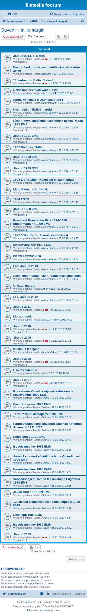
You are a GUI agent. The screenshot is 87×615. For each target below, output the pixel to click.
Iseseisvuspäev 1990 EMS (32, 469)
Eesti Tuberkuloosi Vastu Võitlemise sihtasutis (47, 276)
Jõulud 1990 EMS (25, 157)
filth (44, 373)
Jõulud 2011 (22, 306)
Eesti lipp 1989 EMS (27, 515)
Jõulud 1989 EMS (25, 168)
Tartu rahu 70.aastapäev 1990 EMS (38, 414)
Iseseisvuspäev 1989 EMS (32, 524)
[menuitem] (12, 14)
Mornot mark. (23, 316)
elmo (45, 59)
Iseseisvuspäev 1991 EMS (32, 446)
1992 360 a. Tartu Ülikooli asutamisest (40, 235)
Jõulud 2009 (22, 337)
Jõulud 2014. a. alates (29, 56)
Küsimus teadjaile (26, 349)
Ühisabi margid (24, 285)
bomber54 (48, 352)
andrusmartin (49, 102)
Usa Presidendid (25, 370)
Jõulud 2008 (22, 358)
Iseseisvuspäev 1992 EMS (32, 245)
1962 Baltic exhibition (29, 147)
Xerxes (46, 93)
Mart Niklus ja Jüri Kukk (30, 189)
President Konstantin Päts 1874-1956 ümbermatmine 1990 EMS (40, 222)
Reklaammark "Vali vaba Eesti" (35, 90)
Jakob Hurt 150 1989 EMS (31, 492)
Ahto (45, 288)
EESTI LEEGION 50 (27, 256)
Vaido (45, 397)
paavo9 (46, 73)
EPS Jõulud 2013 (25, 266)
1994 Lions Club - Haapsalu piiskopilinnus (43, 179)
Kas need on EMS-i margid (32, 109)
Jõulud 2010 (22, 326)
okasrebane (49, 112)
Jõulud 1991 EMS (25, 135)
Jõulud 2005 (22, 534)
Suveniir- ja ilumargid (23, 30)
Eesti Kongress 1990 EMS (32, 404)
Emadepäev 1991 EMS (29, 436)
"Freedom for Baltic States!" (33, 80)
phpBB (29, 602)
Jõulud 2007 (22, 380)
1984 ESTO (21, 199)
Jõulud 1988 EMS (25, 209)
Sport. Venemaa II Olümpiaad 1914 (38, 99)
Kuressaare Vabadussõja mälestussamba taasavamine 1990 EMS (43, 392)
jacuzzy (46, 319)
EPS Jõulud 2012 (25, 297)
